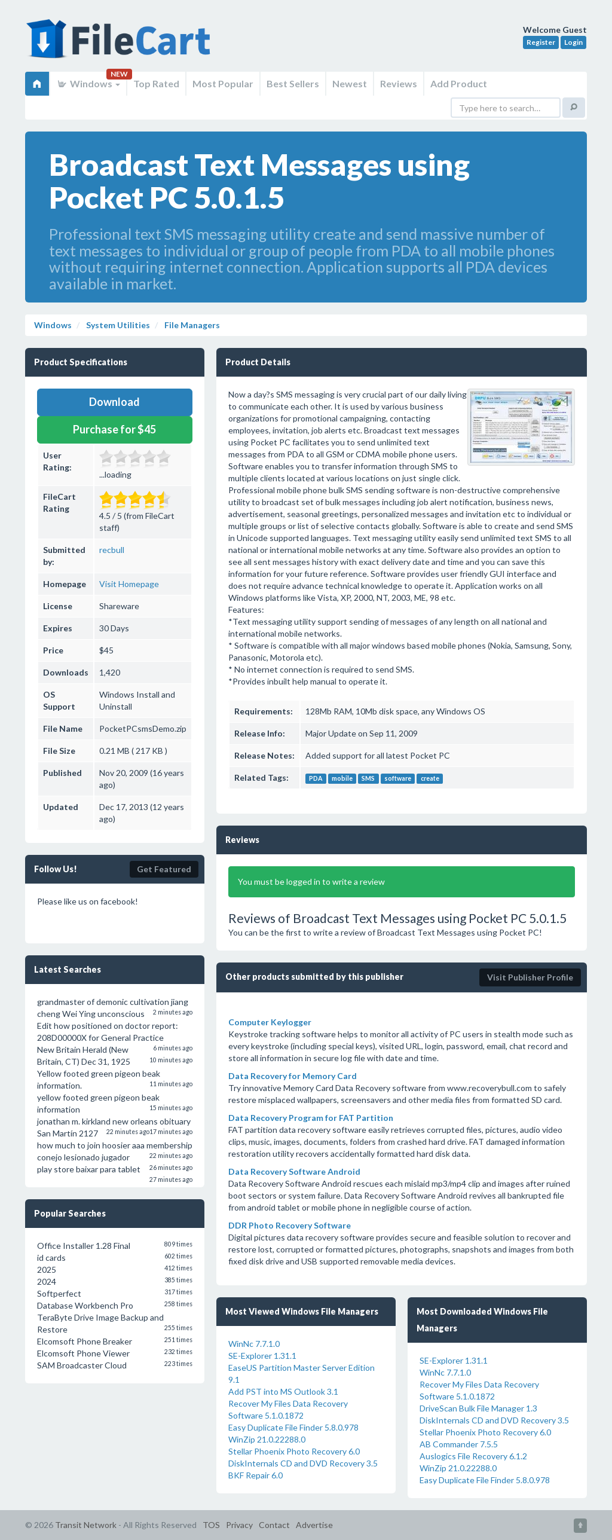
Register (541, 42)
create (430, 778)
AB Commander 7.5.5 (459, 1444)
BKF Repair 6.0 (255, 1475)
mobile (342, 778)
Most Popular (222, 83)
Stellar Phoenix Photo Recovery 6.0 (294, 1451)
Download (114, 401)
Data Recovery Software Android (294, 1171)
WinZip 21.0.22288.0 (266, 1439)
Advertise (314, 1525)
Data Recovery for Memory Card (292, 1076)
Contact (274, 1525)
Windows (88, 83)
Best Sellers (293, 83)
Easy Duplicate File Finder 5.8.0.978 (293, 1427)
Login (573, 42)
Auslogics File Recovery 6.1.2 (473, 1456)
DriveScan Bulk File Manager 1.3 (478, 1408)
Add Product (458, 83)
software (397, 778)
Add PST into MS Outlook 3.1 (283, 1391)
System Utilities (117, 325)
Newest (349, 83)
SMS (368, 778)
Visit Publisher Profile (530, 977)
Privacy (239, 1525)
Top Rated (156, 83)
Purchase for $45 (114, 429)
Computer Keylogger (269, 1022)
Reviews (398, 83)
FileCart (120, 45)
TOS (211, 1525)
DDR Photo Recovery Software (289, 1225)
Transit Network (86, 1525)
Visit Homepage (129, 584)
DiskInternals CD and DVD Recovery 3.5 (303, 1463)
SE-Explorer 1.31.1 (262, 1355)
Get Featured (164, 869)
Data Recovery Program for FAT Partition (310, 1118)
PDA (315, 778)
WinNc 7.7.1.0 (254, 1344)
